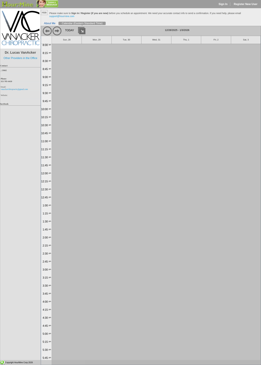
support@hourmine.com (61, 16)
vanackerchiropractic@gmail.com (14, 89)
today (69, 30)
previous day (47, 31)
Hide (44, 12)
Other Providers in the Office (20, 58)
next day (57, 31)
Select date (81, 30)
